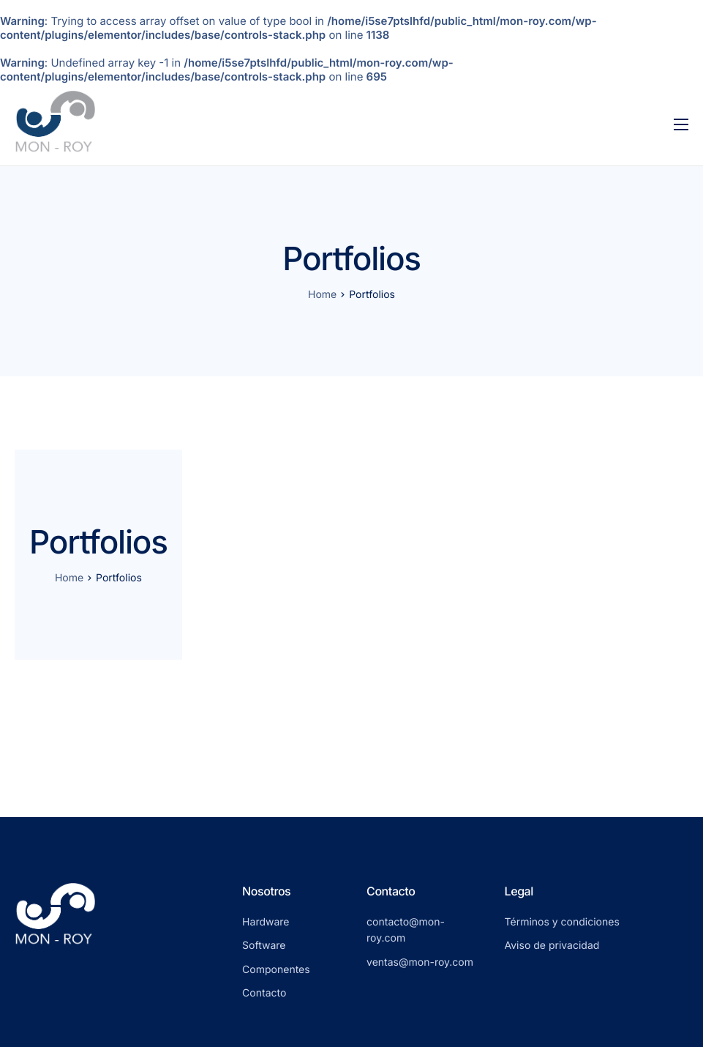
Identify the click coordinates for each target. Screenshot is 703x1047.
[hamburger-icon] (681, 124)
